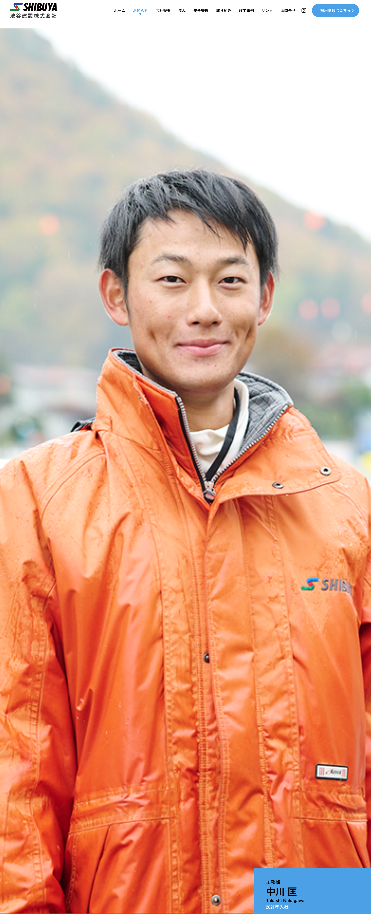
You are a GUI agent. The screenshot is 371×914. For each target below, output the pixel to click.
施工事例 (246, 14)
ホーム (119, 14)
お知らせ (140, 14)
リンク (267, 14)
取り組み (223, 14)
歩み (182, 14)
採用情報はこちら (335, 14)
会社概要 (163, 14)
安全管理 (201, 14)
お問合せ (288, 14)
